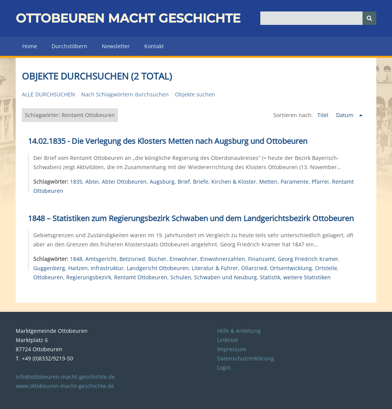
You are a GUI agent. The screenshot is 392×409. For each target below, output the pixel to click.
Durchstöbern (69, 46)
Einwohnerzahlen (222, 258)
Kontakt (154, 46)
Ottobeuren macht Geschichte (128, 18)
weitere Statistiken (307, 277)
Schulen (180, 277)
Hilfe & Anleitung (239, 330)
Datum (345, 115)
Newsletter (116, 46)
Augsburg (162, 181)
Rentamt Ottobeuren (140, 277)
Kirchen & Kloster (233, 181)
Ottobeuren (48, 277)
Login (224, 367)
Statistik (270, 277)
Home (29, 46)
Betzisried (132, 258)
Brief (184, 181)
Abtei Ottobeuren (124, 181)
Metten (268, 181)
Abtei (92, 181)
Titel (323, 115)
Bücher (157, 258)
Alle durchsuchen (48, 94)
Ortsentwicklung (291, 268)
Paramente (295, 181)
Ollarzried (254, 268)
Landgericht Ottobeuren (158, 268)
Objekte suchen (195, 94)
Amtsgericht (100, 258)
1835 (76, 181)
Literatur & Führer (215, 268)
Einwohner (183, 258)
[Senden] (369, 18)
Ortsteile (326, 268)
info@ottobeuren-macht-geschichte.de (65, 376)
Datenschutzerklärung (245, 358)
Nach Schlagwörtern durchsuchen (125, 94)
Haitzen (78, 268)
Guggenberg (49, 268)
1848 (76, 258)
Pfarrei (320, 181)
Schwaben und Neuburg (225, 277)
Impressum (231, 349)
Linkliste (227, 340)
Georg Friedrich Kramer (308, 258)
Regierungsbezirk (88, 277)
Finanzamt (261, 258)
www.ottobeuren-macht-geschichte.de (65, 385)
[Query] (318, 18)
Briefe (200, 181)
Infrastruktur (107, 268)
